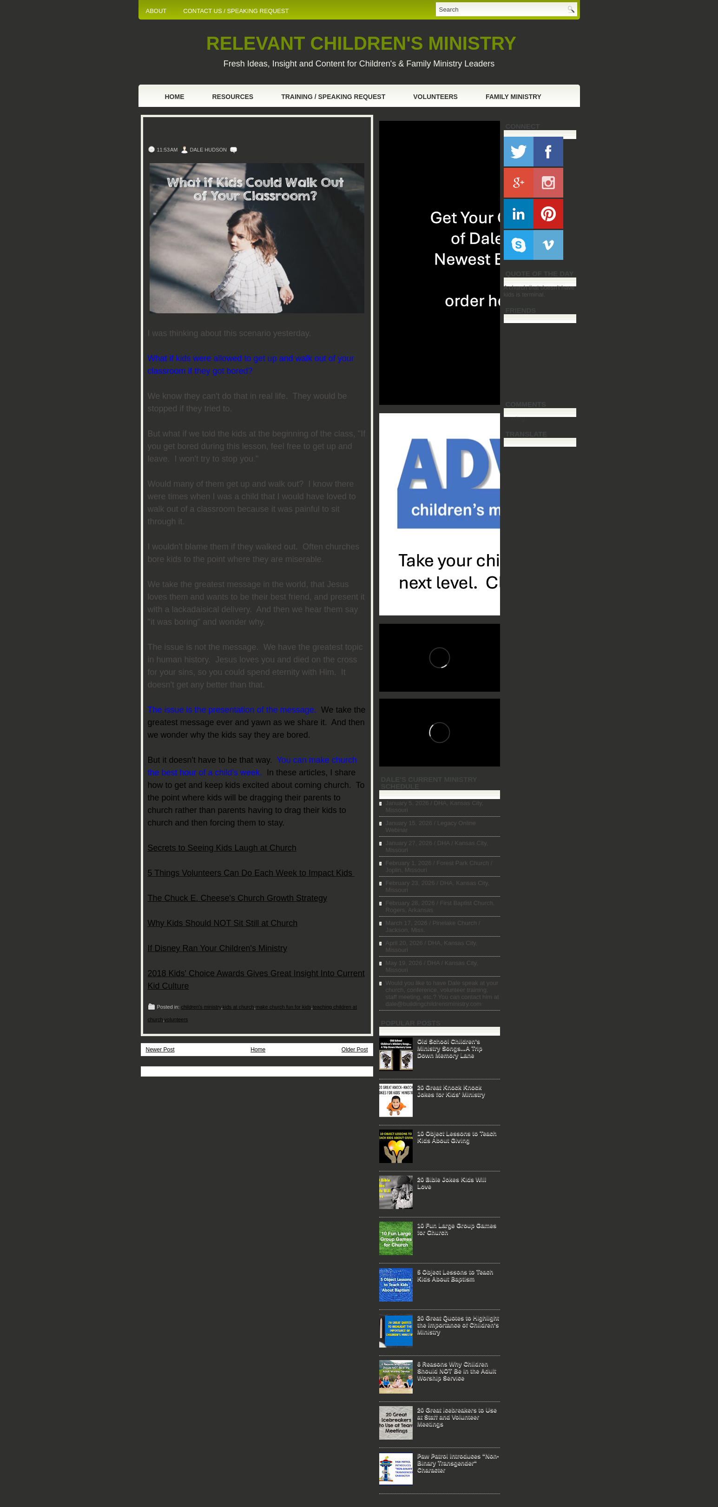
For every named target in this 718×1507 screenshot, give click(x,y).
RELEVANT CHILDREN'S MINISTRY (361, 43)
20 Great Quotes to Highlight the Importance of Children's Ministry (458, 1324)
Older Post (355, 1049)
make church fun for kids (283, 1007)
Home (174, 96)
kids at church (238, 1007)
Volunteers (435, 96)
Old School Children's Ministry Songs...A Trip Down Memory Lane (449, 1048)
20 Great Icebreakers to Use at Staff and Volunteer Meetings (457, 1416)
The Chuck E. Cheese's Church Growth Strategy (238, 898)
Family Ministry (513, 96)
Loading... (517, 418)
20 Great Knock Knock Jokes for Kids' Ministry (451, 1090)
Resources (233, 96)
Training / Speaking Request (333, 96)
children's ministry (201, 1007)
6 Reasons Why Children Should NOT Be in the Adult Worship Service (456, 1370)
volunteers (176, 1019)
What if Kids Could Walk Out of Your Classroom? (235, 132)
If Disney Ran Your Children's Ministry (218, 948)
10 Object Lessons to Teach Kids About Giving (457, 1136)
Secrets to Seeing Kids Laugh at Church (222, 848)
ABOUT (156, 10)
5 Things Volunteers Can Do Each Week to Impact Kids (251, 873)
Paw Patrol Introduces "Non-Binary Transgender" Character (458, 1462)
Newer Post (160, 1049)
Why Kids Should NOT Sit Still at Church (223, 923)
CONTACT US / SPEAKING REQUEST (236, 10)
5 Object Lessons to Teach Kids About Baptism (455, 1275)
